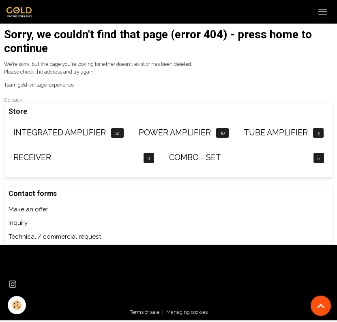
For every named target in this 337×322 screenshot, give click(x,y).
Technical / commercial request (55, 236)
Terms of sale (144, 312)
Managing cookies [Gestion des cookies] (187, 312)
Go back (13, 100)
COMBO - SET (195, 157)
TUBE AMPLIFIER (276, 132)
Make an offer (28, 209)
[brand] (21, 12)
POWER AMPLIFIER (175, 132)
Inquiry (18, 222)
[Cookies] (17, 305)
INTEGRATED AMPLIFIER (59, 132)
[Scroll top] (321, 306)
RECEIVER (32, 157)
